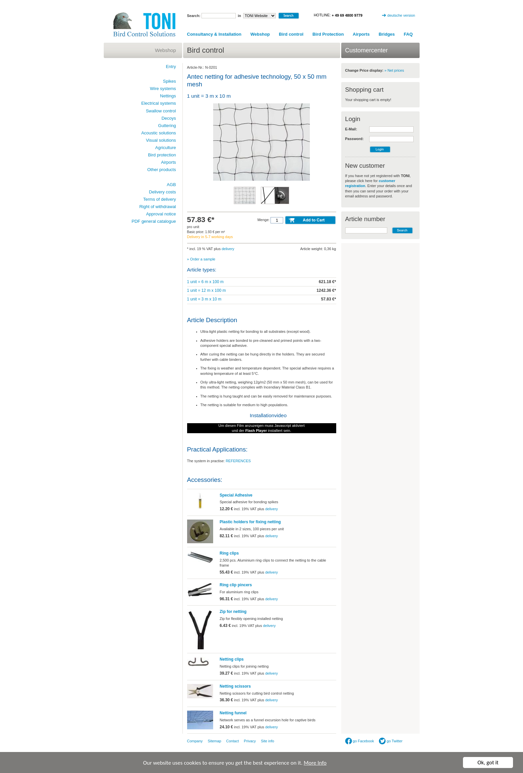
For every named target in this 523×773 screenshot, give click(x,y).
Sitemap (214, 741)
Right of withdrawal (157, 206)
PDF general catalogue (154, 221)
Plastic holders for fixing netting (250, 522)
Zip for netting (233, 611)
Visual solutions (161, 140)
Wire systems (163, 88)
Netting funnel (233, 713)
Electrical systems (158, 103)
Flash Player (256, 431)
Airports (361, 34)
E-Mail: (351, 129)
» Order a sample (201, 259)
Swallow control (161, 110)
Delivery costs (162, 191)
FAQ (408, 34)
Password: (354, 139)
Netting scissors (235, 686)
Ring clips (229, 553)
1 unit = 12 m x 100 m (206, 290)
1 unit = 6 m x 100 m (205, 281)
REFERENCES (238, 461)
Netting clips (232, 659)
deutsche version (401, 15)
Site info (267, 741)
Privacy (250, 741)
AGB (171, 184)
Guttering (167, 125)
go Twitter (391, 741)
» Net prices (394, 70)
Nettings (168, 95)
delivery (227, 249)
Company (195, 741)
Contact (232, 741)
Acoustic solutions (158, 132)
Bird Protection (328, 34)
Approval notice (161, 213)
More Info (315, 762)
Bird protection (162, 154)
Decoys (168, 118)
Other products (161, 169)
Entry (171, 66)
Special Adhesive (236, 495)
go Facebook (359, 741)
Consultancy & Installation (214, 34)
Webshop (260, 34)
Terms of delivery (159, 199)
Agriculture (165, 147)
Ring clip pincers (236, 585)
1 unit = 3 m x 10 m (204, 299)
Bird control (291, 34)
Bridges (387, 34)
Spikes (169, 81)
